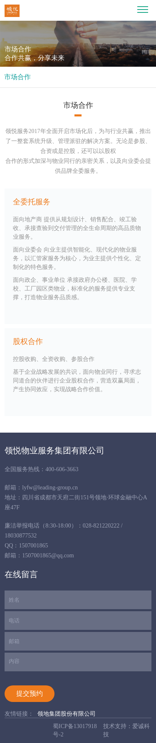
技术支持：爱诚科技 (126, 730)
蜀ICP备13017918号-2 (75, 730)
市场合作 (17, 76)
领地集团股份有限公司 (66, 714)
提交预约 (29, 693)
